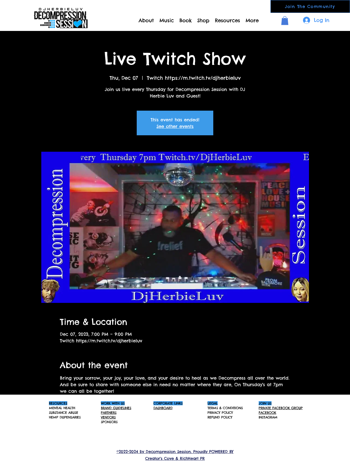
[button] (284, 20)
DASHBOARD (163, 408)
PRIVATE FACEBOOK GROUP (281, 408)
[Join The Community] (310, 6)
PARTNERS (108, 413)
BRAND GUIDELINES (116, 408)
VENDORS (108, 417)
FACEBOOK (267, 413)
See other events (175, 126)
